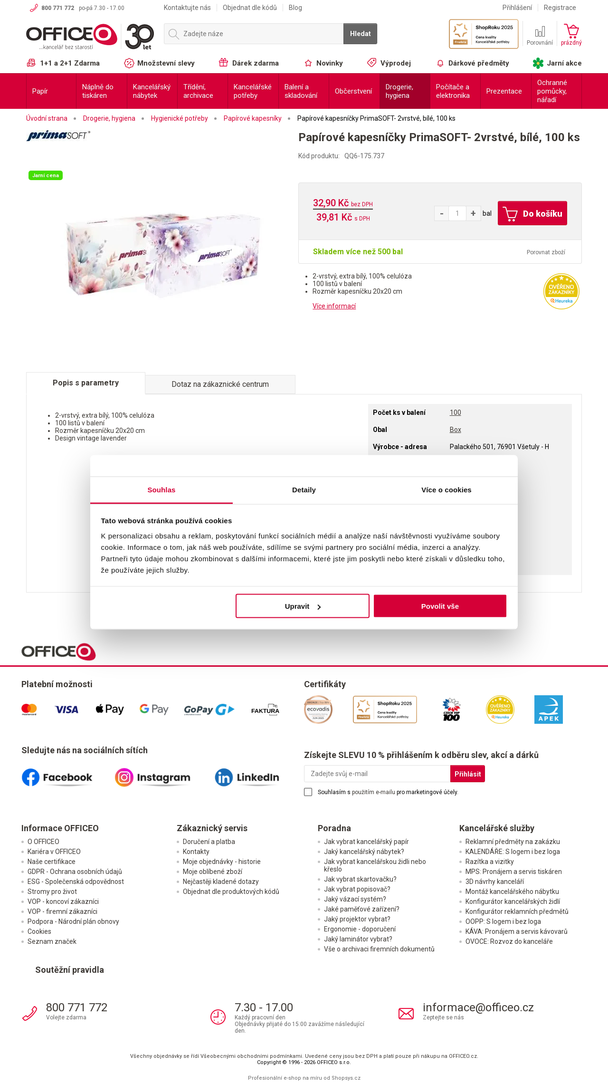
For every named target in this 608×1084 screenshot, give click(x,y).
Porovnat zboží (546, 252)
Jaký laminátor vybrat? (358, 939)
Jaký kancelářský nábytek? (364, 851)
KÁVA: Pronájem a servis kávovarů (517, 931)
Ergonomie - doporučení (360, 929)
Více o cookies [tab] (446, 489)
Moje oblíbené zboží (212, 871)
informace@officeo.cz (478, 1007)
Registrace (560, 7)
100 (455, 412)
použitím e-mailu (373, 792)
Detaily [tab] (304, 489)
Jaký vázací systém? (355, 899)
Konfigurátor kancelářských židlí (513, 901)
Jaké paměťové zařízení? (361, 909)
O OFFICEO (43, 841)
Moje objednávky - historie (222, 861)
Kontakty (196, 851)
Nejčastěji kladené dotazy (221, 881)
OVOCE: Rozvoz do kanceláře (509, 941)
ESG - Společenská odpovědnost (76, 881)
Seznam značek (52, 941)
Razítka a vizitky (490, 861)
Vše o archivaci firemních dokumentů (379, 949)
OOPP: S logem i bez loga (503, 921)
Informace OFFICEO (60, 828)
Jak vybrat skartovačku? (360, 879)
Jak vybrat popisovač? (357, 889)
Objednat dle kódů (250, 7)
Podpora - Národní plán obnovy (73, 921)
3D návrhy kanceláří (495, 881)
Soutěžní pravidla (69, 970)
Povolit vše (440, 606)
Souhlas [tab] (161, 489)
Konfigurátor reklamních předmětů (517, 911)
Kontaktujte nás (187, 7)
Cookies (39, 931)
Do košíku (532, 214)
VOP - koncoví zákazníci (63, 901)
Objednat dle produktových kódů (231, 891)
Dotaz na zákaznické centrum (220, 384)
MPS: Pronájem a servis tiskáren (514, 871)
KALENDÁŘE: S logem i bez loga (513, 851)
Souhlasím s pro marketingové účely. (388, 792)
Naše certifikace (52, 861)
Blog (295, 7)
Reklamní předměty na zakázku (513, 841)
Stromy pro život (52, 891)
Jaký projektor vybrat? (357, 919)
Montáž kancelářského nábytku (512, 891)
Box (455, 429)
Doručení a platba (209, 841)
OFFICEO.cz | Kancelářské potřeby (90, 37)
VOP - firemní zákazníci (62, 911)
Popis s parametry (86, 382)
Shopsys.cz (346, 1078)
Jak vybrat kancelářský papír (366, 841)
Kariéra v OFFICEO (54, 851)
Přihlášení (517, 7)
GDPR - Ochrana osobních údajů (75, 871)
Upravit (303, 606)
